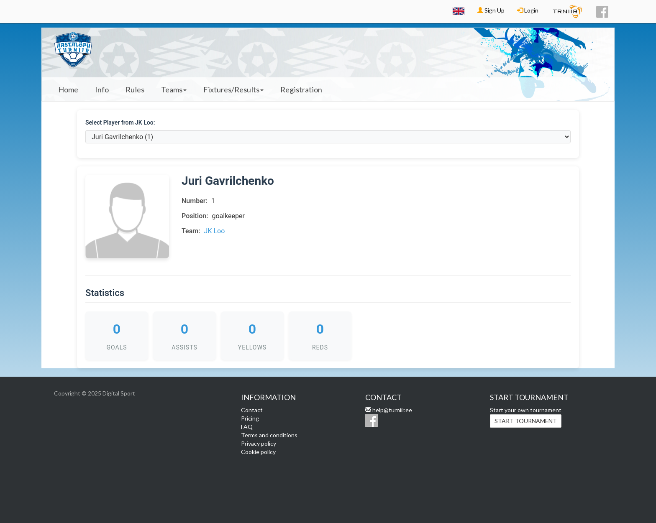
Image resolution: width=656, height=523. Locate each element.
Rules (135, 89)
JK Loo (214, 231)
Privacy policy (258, 443)
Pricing (250, 418)
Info (102, 89)
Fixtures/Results (233, 89)
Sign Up (491, 10)
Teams (174, 89)
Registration (301, 89)
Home (68, 89)
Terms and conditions (269, 435)
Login (527, 10)
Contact (252, 409)
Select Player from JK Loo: (120, 122)
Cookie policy (258, 451)
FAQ (247, 426)
